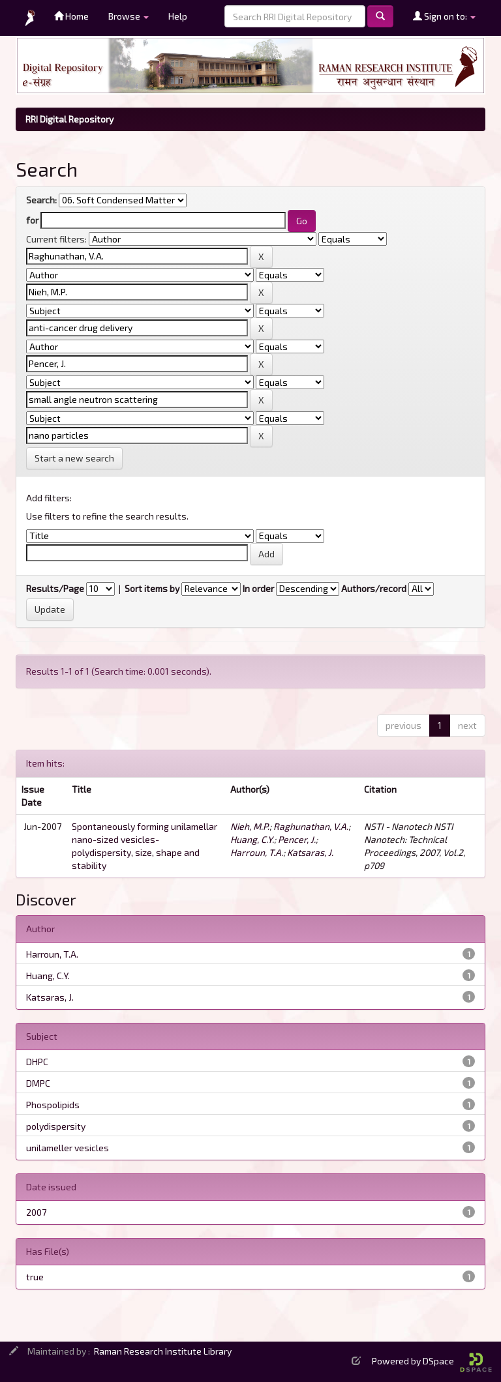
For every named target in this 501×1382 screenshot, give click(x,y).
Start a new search (74, 457)
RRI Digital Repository (69, 119)
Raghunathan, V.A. (310, 826)
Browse (128, 16)
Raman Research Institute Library (163, 1351)
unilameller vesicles (67, 1147)
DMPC (38, 1083)
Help (177, 16)
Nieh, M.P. (249, 826)
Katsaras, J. (310, 852)
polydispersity (55, 1126)
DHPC (37, 1061)
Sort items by (152, 588)
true (35, 1276)
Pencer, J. (297, 839)
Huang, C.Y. (252, 839)
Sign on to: (444, 16)
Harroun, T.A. (256, 852)
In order (258, 588)
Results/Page (55, 588)
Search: (41, 199)
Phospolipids (53, 1104)
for (32, 220)
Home (71, 16)
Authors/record (373, 588)
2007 (36, 1212)
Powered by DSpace (432, 1360)
